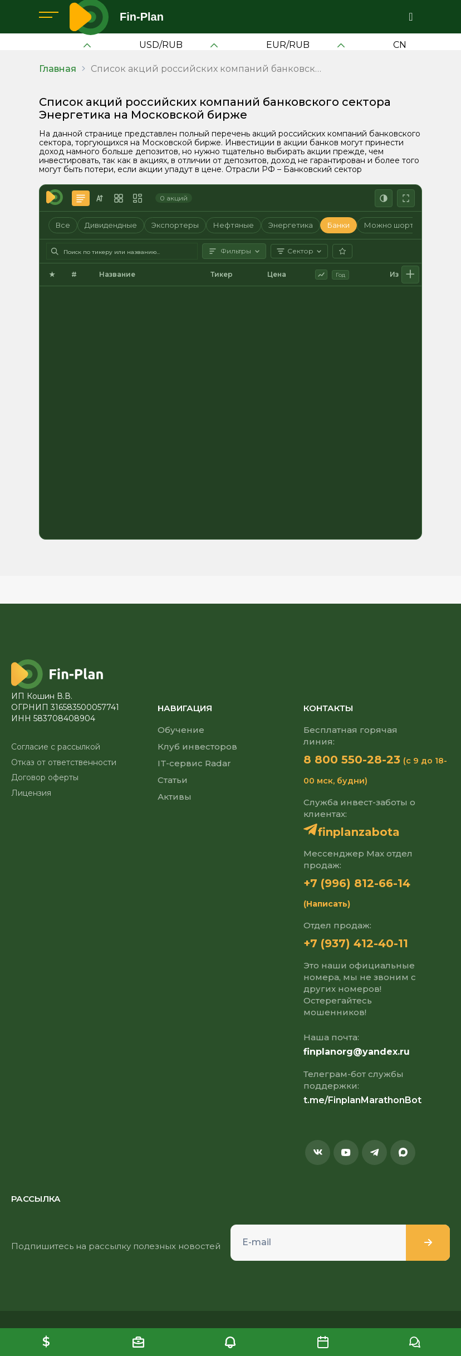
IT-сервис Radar (194, 763)
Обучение (181, 729)
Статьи (173, 780)
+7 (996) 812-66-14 (356, 883)
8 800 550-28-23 (351, 759)
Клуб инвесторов (197, 746)
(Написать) (326, 904)
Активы (175, 796)
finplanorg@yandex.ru (356, 1051)
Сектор (299, 251)
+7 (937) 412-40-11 (355, 943)
